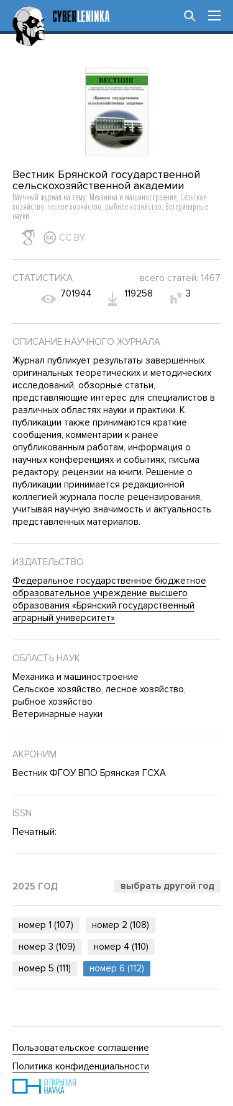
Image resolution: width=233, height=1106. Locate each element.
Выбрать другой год (167, 885)
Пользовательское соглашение (80, 1047)
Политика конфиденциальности (80, 1066)
